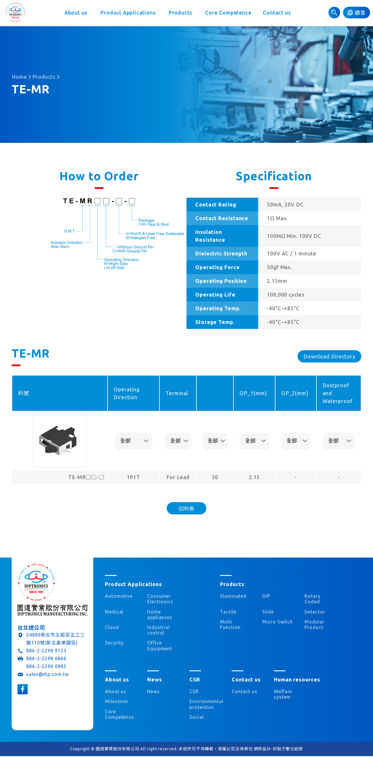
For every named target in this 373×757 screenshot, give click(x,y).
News (153, 692)
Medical (114, 612)
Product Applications (128, 13)
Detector (315, 612)
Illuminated (233, 596)
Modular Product (314, 625)
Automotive (119, 596)
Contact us (278, 13)
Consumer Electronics (160, 599)
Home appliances (159, 615)
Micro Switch (277, 622)
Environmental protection (204, 704)
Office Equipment (159, 646)
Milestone (116, 702)
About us (75, 13)
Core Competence (229, 13)
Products (181, 13)
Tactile (228, 612)
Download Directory (329, 356)
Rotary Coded (312, 599)
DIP (266, 596)
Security (114, 643)
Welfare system (283, 694)
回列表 (186, 508)
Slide (268, 612)
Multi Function (230, 625)
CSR (194, 692)
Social (196, 717)
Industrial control (158, 630)
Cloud (112, 627)
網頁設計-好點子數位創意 (278, 749)
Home (19, 77)
